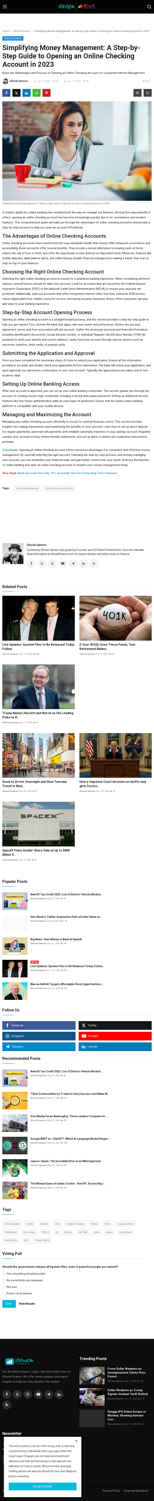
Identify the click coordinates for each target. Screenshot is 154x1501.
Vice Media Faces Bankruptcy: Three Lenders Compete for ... (69, 1116)
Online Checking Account (59, 488)
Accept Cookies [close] (42, 1486)
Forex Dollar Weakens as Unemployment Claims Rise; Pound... (127, 1372)
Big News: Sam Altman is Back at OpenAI (56, 939)
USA (57, 1223)
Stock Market (12, 1223)
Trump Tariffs (42, 1240)
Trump (94, 1223)
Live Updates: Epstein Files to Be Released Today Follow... (38, 647)
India (96, 1232)
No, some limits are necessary (25, 1280)
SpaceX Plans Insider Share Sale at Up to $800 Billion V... (36, 852)
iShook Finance (21, 31)
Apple (109, 1232)
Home (5, 31)
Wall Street (11, 1232)
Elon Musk (29, 1232)
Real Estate (11, 1240)
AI (57, 1232)
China (107, 1223)
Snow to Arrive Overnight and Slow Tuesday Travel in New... (34, 784)
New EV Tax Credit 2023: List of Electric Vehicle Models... (66, 894)
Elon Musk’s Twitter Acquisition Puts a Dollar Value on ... (66, 916)
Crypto (30, 1223)
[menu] (5, 7)
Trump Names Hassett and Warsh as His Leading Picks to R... (37, 715)
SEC (26, 1240)
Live (35, 962)
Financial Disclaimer (136, 1490)
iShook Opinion (36, 544)
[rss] (6, 1404)
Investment (125, 1232)
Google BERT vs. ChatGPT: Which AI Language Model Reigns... (70, 1138)
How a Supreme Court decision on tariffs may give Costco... (112, 784)
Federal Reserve (75, 1223)
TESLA (45, 1232)
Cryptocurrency (125, 1223)
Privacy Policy (111, 1490)
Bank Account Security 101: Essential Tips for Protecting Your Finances (67, 473)
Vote (9, 1303)
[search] (149, 7)
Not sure (12, 1286)
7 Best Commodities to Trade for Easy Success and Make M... (70, 1093)
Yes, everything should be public (26, 1273)
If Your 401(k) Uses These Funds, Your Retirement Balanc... (107, 647)
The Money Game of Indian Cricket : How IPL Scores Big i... (68, 1183)
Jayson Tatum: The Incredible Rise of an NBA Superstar (65, 1161)
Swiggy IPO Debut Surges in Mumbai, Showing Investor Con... (127, 1415)
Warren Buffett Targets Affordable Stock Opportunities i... (67, 984)
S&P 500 (82, 1232)
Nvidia (68, 1232)
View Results (27, 1303)
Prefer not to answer (19, 1293)
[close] (76, 1441)
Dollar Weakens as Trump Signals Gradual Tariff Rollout (128, 1392)
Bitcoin (44, 1223)
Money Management (27, 488)
